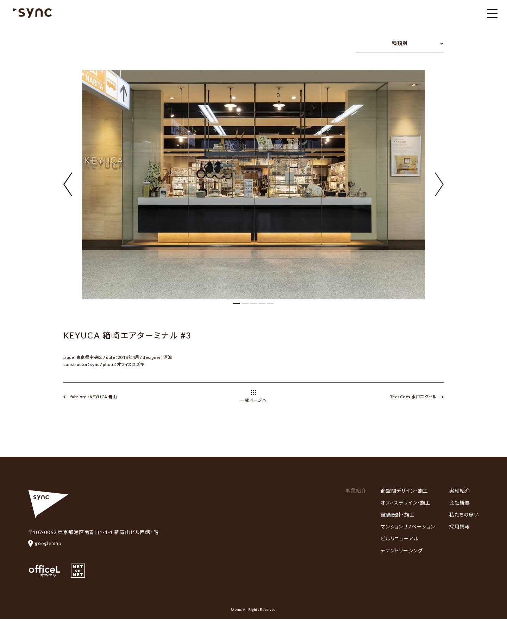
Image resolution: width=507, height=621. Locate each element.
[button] (439, 180)
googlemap (45, 543)
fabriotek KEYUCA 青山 (93, 396)
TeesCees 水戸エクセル (413, 396)
